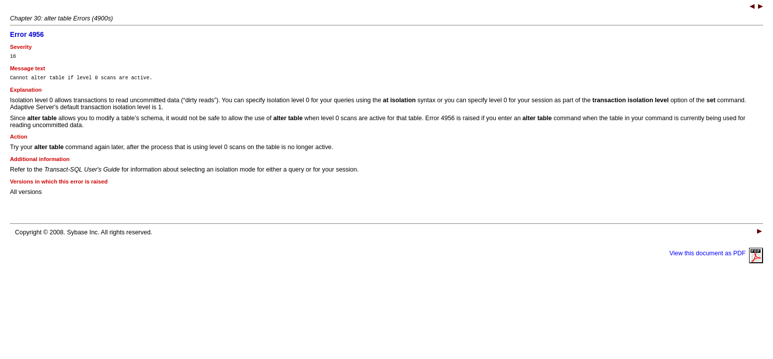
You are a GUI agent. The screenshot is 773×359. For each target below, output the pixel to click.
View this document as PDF (716, 256)
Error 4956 (27, 34)
